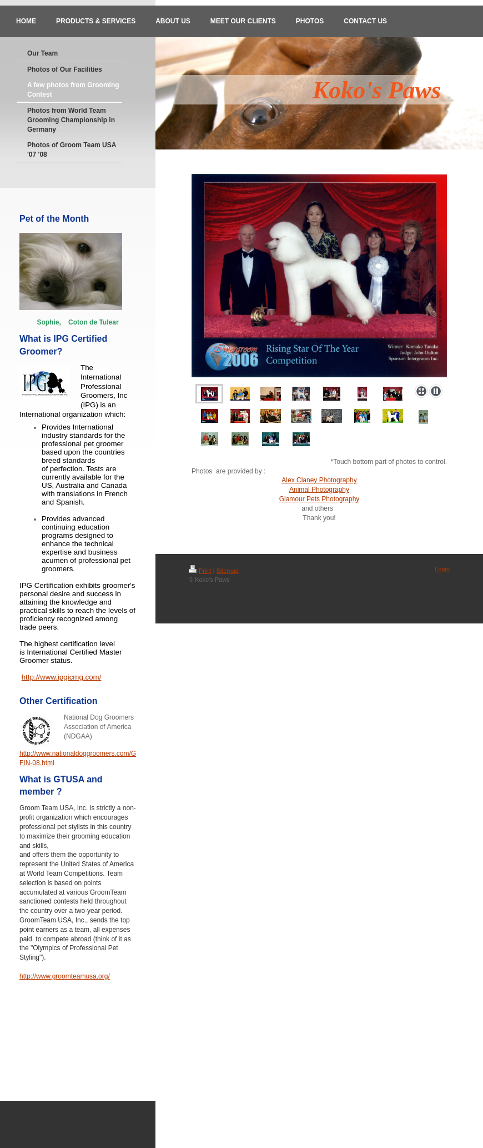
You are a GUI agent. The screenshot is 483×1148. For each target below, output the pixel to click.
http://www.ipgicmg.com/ (62, 677)
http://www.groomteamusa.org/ (64, 976)
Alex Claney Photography (318, 480)
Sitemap (228, 570)
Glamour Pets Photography (319, 499)
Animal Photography (319, 489)
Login (442, 569)
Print (200, 570)
